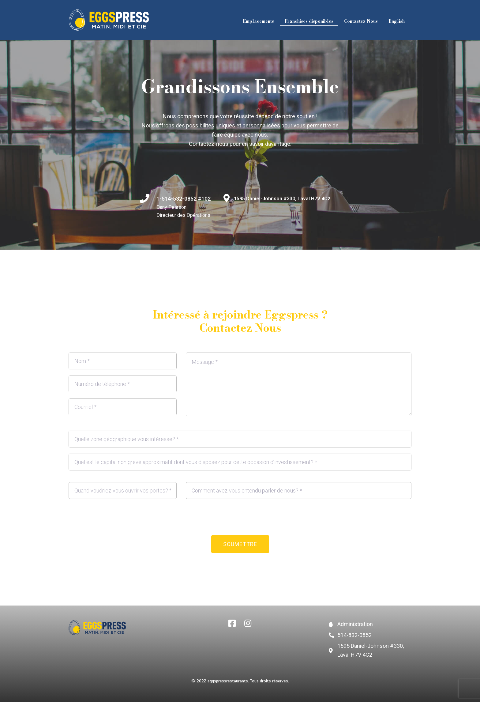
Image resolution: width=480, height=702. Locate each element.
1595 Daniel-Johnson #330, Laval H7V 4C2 (282, 199)
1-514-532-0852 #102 (183, 198)
